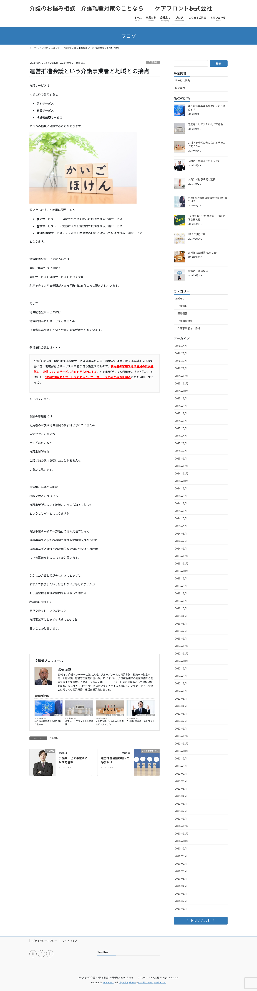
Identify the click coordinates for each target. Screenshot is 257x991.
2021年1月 (181, 818)
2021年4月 (181, 796)
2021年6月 (181, 781)
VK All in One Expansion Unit (152, 982)
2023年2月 (181, 631)
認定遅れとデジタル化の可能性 (79, 723)
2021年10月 (181, 751)
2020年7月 (181, 863)
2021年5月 (181, 788)
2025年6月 (181, 421)
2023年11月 (181, 563)
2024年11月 (181, 473)
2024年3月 (181, 533)
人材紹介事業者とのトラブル (140, 721)
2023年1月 (181, 638)
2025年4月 (181, 436)
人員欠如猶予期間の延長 (201, 179)
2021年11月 (181, 743)
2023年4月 (181, 616)
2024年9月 (181, 488)
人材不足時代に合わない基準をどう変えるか (110, 723)
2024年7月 (181, 503)
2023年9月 (181, 578)
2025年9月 (181, 398)
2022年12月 (181, 646)
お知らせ (180, 298)
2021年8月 (181, 766)
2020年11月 (181, 833)
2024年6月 (181, 511)
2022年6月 (181, 691)
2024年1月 (181, 548)
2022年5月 (181, 698)
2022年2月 (181, 721)
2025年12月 (181, 376)
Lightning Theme (127, 982)
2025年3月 (181, 443)
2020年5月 (181, 878)
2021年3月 (181, 803)
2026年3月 (181, 353)
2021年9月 (181, 758)
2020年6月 (181, 871)
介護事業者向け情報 (115, 715)
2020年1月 (181, 908)
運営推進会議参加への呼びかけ (115, 760)
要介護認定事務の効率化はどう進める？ (48, 723)
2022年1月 (181, 728)
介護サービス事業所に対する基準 (73, 760)
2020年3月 (181, 893)
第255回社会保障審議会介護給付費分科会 (207, 199)
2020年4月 (181, 886)
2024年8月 (181, 496)
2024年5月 (181, 518)
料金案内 (180, 88)
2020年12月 (181, 826)
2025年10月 (181, 391)
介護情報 (152, 62)
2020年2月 (181, 901)
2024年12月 (181, 466)
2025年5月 (181, 428)
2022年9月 (181, 668)
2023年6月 (181, 601)
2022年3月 (181, 713)
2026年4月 (181, 346)
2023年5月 (181, 608)
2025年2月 (181, 451)
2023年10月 (181, 571)
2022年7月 (181, 683)
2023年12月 (181, 556)
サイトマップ (69, 940)
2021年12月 (181, 736)
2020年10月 (181, 841)
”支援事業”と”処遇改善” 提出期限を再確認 (206, 217)
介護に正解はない (198, 271)
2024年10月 (181, 481)
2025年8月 (181, 406)
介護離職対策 (184, 321)
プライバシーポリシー (44, 940)
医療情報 (182, 313)
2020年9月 (181, 848)
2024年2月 (181, 541)
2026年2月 (181, 361)
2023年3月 (181, 623)
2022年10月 (181, 661)
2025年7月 (181, 413)
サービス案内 (182, 80)
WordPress (108, 982)
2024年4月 (181, 526)
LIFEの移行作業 (196, 234)
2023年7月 (181, 593)
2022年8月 (181, 676)
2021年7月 (181, 773)
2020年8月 (181, 856)
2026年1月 (181, 368)
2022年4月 (181, 706)
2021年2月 (181, 811)
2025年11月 (181, 383)
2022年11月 (181, 653)
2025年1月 (181, 458)
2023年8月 (181, 586)
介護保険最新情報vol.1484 (203, 252)
